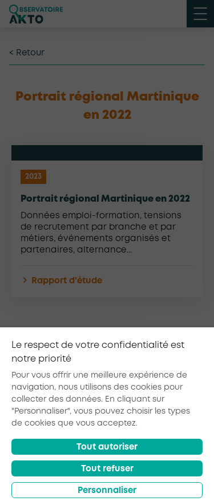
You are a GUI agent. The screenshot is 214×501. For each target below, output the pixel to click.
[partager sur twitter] (139, 385)
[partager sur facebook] (111, 385)
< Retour (27, 53)
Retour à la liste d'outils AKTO (107, 350)
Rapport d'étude (61, 281)
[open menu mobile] (200, 13)
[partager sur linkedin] (167, 385)
